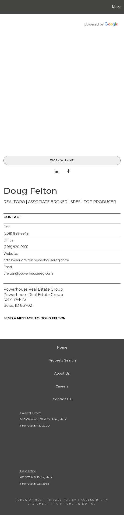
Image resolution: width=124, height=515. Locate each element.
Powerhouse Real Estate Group (33, 289)
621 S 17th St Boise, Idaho (36, 477)
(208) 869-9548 (16, 233)
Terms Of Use (29, 500)
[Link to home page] (4, 7)
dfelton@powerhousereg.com (28, 273)
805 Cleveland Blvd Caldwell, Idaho (43, 419)
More (117, 7)
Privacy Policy (62, 500)
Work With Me (62, 160)
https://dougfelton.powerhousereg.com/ (36, 260)
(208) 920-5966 (16, 247)
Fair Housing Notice (75, 504)
